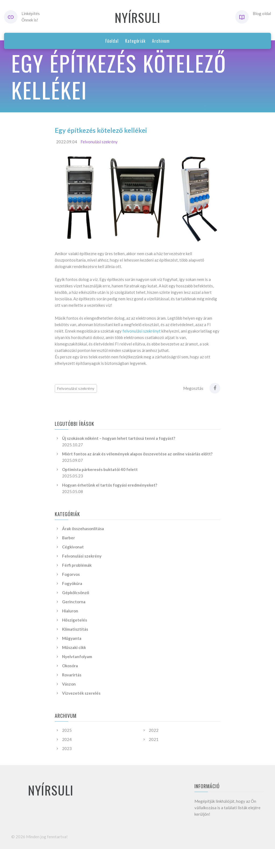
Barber (68, 537)
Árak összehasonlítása (83, 528)
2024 (67, 739)
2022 (153, 730)
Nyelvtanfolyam (77, 656)
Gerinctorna (73, 601)
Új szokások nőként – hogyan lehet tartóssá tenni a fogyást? (118, 438)
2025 (67, 730)
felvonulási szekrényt (141, 331)
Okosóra (70, 665)
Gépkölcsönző (75, 592)
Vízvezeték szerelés (81, 693)
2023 (67, 748)
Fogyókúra (72, 583)
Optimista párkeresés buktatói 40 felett (100, 469)
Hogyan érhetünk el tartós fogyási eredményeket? (109, 485)
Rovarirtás (71, 674)
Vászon (69, 684)
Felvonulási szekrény (99, 141)
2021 (153, 739)
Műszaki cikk (74, 647)
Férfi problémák (77, 565)
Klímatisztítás (75, 629)
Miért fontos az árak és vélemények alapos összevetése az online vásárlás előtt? (137, 453)
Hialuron (70, 610)
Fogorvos (71, 574)
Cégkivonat (73, 546)
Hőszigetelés (74, 620)
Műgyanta (71, 638)
